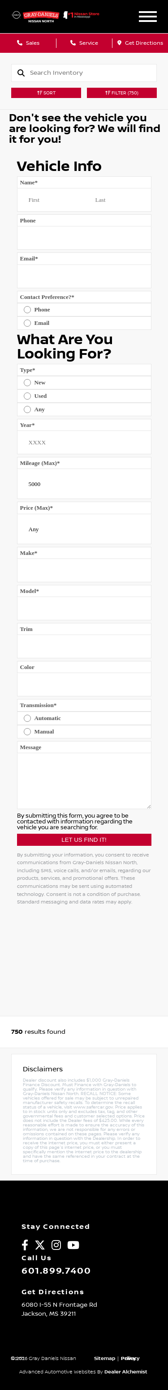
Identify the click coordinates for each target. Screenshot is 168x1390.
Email (29, 258)
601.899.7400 (56, 1270)
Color (27, 667)
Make (29, 553)
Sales (28, 43)
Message (31, 747)
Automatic (47, 718)
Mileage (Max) (40, 463)
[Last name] (117, 200)
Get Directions (140, 43)
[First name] (50, 200)
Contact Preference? (47, 297)
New (40, 382)
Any (39, 409)
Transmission (38, 705)
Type (27, 370)
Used (40, 395)
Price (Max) (36, 507)
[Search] (93, 72)
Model (29, 591)
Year (27, 425)
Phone (28, 220)
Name (29, 182)
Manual (44, 731)
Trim (26, 629)
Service (84, 43)
